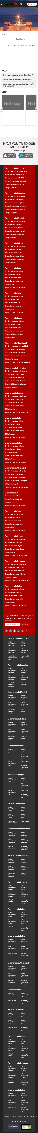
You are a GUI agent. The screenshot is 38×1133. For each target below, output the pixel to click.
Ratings (34, 45)
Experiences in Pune (13, 268)
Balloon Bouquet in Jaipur (13, 324)
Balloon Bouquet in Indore (13, 424)
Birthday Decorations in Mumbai (15, 221)
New (15, 45)
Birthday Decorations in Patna (14, 446)
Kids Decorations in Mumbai (14, 228)
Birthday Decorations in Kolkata (15, 246)
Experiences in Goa (12, 493)
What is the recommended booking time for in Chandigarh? (18, 85)
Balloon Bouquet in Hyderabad (14, 374)
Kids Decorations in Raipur (13, 596)
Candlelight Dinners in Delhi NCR (15, 184)
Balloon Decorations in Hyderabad (15, 381)
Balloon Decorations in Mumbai (15, 231)
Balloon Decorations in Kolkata (14, 256)
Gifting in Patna (9, 459)
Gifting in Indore (10, 434)
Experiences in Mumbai (14, 218)
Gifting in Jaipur (10, 337)
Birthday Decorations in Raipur (14, 589)
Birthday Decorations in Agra (14, 296)
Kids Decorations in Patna (13, 452)
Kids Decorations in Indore (13, 427)
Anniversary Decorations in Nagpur (16, 555)
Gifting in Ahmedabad (11, 359)
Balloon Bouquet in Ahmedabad (15, 349)
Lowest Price (28, 45)
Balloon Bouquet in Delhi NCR (14, 175)
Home (3, 34)
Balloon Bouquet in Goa (12, 496)
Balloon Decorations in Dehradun (15, 574)
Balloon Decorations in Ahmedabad (16, 356)
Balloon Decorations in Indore (14, 431)
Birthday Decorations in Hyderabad (16, 371)
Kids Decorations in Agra (12, 303)
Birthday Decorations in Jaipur (14, 321)
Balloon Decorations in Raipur (14, 599)
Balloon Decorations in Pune (14, 281)
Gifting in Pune (9, 284)
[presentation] (1, 109)
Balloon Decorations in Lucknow (15, 406)
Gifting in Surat (9, 527)
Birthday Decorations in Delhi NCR (16, 171)
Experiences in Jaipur (13, 318)
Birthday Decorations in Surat (14, 514)
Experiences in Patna (13, 443)
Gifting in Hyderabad (11, 387)
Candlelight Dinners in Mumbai (14, 234)
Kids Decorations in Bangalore (14, 203)
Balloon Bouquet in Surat (13, 517)
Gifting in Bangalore (11, 213)
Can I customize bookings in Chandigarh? (17, 79)
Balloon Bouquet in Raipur (13, 592)
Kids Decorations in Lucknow (14, 402)
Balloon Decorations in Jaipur (14, 331)
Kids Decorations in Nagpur (13, 546)
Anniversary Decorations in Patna (15, 462)
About (7, 1116)
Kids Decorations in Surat (13, 521)
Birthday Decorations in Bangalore (15, 196)
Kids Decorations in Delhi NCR (14, 178)
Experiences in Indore (13, 418)
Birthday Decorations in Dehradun (15, 564)
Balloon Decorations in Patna (14, 456)
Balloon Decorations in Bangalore (15, 206)
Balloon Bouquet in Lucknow (14, 399)
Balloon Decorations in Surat (14, 524)
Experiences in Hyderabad (15, 368)
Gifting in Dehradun (11, 577)
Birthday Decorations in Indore (14, 421)
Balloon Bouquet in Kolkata (13, 249)
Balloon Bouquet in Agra (12, 299)
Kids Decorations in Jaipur (13, 328)
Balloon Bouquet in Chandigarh (14, 474)
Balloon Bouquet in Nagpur (13, 542)
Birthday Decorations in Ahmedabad (16, 346)
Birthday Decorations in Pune (14, 271)
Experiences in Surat (13, 511)
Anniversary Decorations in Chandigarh (17, 487)
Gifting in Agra (9, 309)
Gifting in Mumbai (10, 238)
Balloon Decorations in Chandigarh (16, 481)
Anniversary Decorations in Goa (15, 505)
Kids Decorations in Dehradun (14, 571)
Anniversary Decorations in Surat (15, 530)
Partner (20, 1116)
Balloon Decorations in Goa (13, 499)
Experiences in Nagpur (14, 536)
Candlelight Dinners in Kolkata (14, 259)
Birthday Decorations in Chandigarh (16, 471)
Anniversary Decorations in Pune (15, 287)
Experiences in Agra (13, 293)
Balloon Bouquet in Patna (13, 449)
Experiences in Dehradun (15, 561)
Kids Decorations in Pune (13, 278)
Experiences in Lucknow (14, 393)
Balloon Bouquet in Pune (12, 274)
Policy (32, 1116)
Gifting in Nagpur (10, 552)
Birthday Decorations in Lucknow (15, 396)
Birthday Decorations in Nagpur (15, 539)
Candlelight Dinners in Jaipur (14, 334)
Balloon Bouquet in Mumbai (13, 224)
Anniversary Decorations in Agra (15, 312)
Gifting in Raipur (10, 602)
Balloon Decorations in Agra (13, 306)
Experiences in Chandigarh (15, 468)
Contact (13, 1116)
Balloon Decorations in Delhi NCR (15, 181)
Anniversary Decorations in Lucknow (16, 412)
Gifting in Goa (9, 502)
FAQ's (26, 1116)
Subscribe (24, 624)
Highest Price (20, 45)
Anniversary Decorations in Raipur (15, 605)
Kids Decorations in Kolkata (13, 253)
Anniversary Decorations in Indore (15, 437)
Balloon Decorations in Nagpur (14, 549)
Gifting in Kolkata (10, 262)
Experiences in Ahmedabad (16, 343)
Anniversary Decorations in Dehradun (16, 580)
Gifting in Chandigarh (11, 484)
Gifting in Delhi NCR (11, 188)
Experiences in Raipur (13, 586)
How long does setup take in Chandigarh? (18, 75)
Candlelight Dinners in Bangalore (15, 209)
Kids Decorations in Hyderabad (14, 377)
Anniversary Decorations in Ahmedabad (17, 362)
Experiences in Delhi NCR (15, 168)
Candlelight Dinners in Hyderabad (15, 384)
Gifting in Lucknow (11, 409)
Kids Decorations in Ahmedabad (15, 352)
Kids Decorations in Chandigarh (15, 477)
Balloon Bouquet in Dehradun (14, 567)
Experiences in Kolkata (14, 243)
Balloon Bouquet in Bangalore (14, 199)
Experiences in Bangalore (15, 193)
